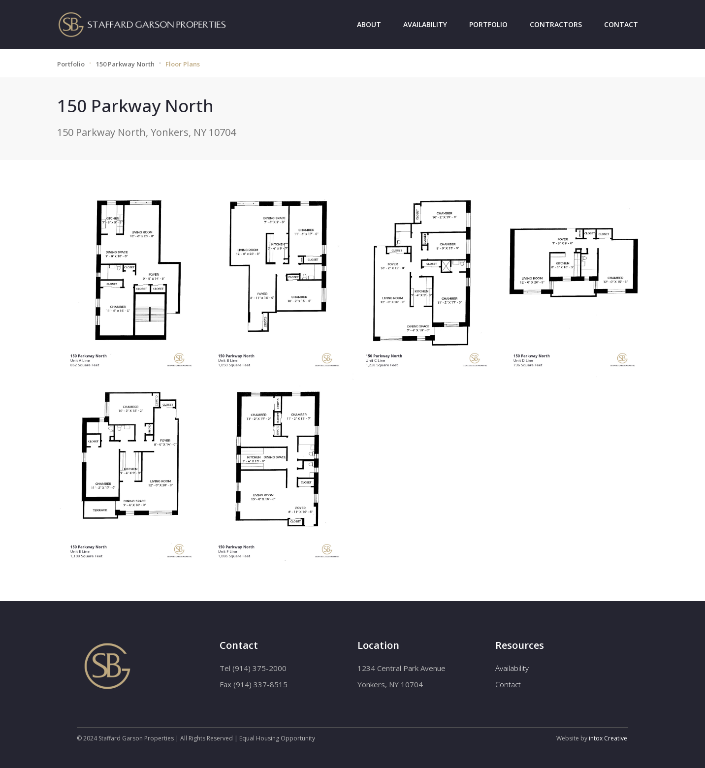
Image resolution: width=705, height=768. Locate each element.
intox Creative (608, 738)
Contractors (556, 24)
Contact (621, 24)
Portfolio (488, 24)
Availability (425, 24)
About (369, 24)
